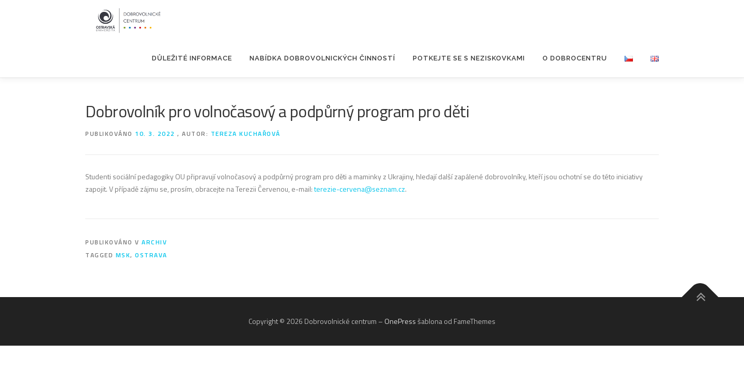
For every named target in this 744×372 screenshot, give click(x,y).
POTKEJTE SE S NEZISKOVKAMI (469, 58)
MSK (123, 255)
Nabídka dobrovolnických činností (322, 58)
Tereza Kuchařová (246, 133)
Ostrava (151, 255)
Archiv (154, 242)
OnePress (400, 321)
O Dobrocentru (574, 58)
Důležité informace (192, 58)
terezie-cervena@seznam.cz (359, 188)
